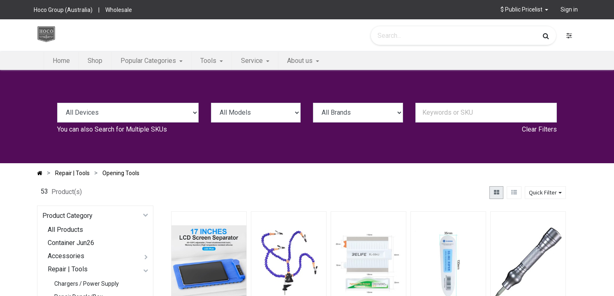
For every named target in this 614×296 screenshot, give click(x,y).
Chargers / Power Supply (86, 283)
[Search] (546, 35)
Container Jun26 (71, 243)
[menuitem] (61, 61)
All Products (65, 230)
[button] (524, 9)
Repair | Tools (68, 269)
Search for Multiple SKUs (131, 129)
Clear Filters (539, 129)
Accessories (66, 256)
